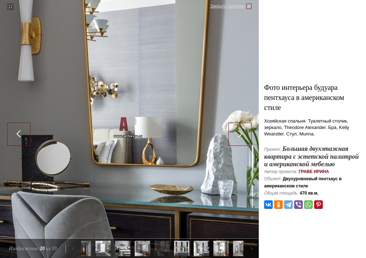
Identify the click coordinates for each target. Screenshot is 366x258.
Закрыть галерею (227, 6)
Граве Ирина (313, 171)
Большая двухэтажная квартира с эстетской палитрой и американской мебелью (311, 156)
